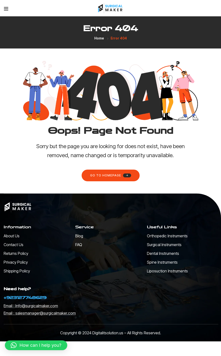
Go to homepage (110, 175)
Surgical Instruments (164, 244)
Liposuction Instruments (167, 271)
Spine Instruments (162, 262)
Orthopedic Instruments (167, 235)
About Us (11, 235)
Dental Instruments (163, 253)
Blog (79, 235)
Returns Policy (16, 253)
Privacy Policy (16, 262)
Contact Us (13, 244)
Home (99, 38)
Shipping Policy (17, 271)
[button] (36, 345)
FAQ (78, 244)
